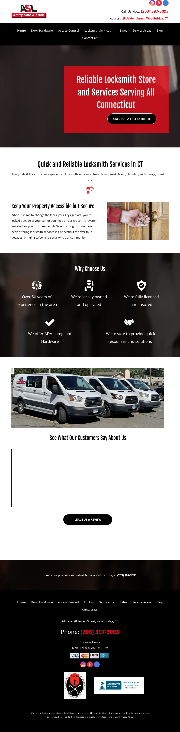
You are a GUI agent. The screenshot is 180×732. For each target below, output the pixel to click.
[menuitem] (21, 30)
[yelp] (159, 3)
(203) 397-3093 (155, 11)
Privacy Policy (126, 716)
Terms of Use (112, 716)
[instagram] (152, 3)
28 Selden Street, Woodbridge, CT (145, 18)
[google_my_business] (166, 3)
